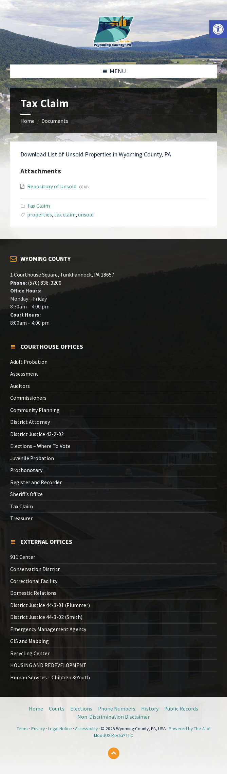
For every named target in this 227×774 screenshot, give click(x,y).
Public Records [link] (181, 708)
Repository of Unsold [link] (52, 186)
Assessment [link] (24, 374)
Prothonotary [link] (26, 470)
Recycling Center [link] (30, 653)
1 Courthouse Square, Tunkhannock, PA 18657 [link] (62, 274)
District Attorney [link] (30, 422)
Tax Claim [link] (38, 206)
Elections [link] (81, 708)
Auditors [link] (20, 386)
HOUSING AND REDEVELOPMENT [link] (48, 665)
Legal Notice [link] (60, 729)
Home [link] (27, 121)
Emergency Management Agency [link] (48, 629)
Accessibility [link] (86, 729)
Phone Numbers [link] (116, 708)
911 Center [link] (22, 557)
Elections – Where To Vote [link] (40, 446)
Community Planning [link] (35, 410)
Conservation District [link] (35, 569)
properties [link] (39, 214)
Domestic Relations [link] (33, 593)
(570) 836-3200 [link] (44, 283)
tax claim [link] (65, 214)
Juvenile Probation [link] (32, 458)
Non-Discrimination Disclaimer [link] (113, 717)
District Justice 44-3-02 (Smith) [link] (46, 617)
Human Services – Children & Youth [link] (50, 677)
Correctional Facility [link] (33, 581)
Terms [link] (22, 729)
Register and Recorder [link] (36, 482)
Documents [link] (54, 121)
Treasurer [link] (21, 518)
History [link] (149, 708)
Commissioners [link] (28, 398)
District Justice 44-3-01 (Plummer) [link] (50, 605)
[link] (218, 29)
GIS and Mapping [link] (29, 641)
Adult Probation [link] (29, 362)
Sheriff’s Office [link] (26, 494)
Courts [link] (56, 708)
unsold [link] (86, 214)
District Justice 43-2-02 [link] (37, 434)
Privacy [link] (38, 729)
